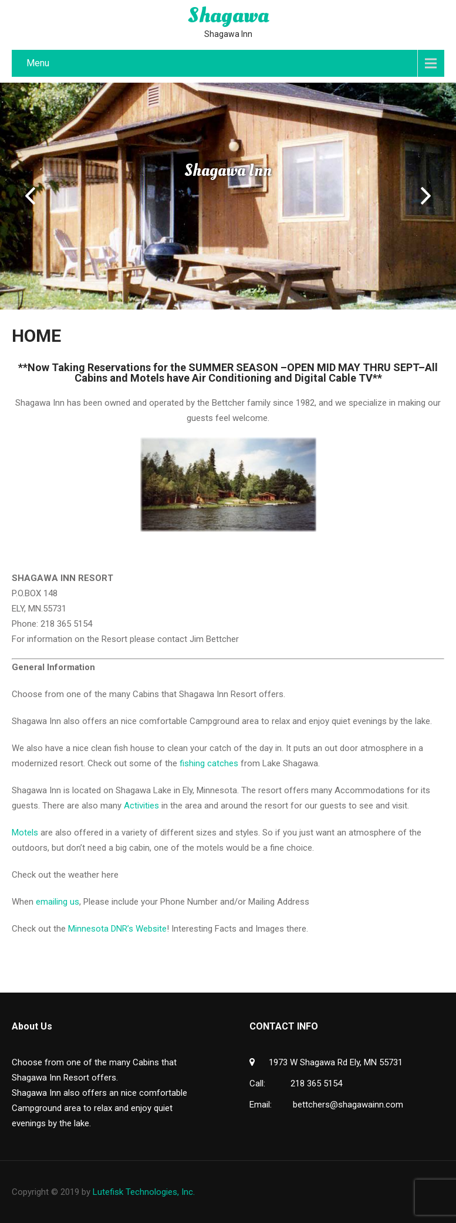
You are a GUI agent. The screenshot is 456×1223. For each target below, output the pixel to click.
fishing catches (209, 763)
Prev (30, 196)
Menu (37, 63)
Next (426, 196)
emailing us (57, 901)
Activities (141, 805)
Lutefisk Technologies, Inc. (144, 1192)
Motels (25, 832)
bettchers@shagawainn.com (348, 1104)
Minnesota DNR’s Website (117, 928)
